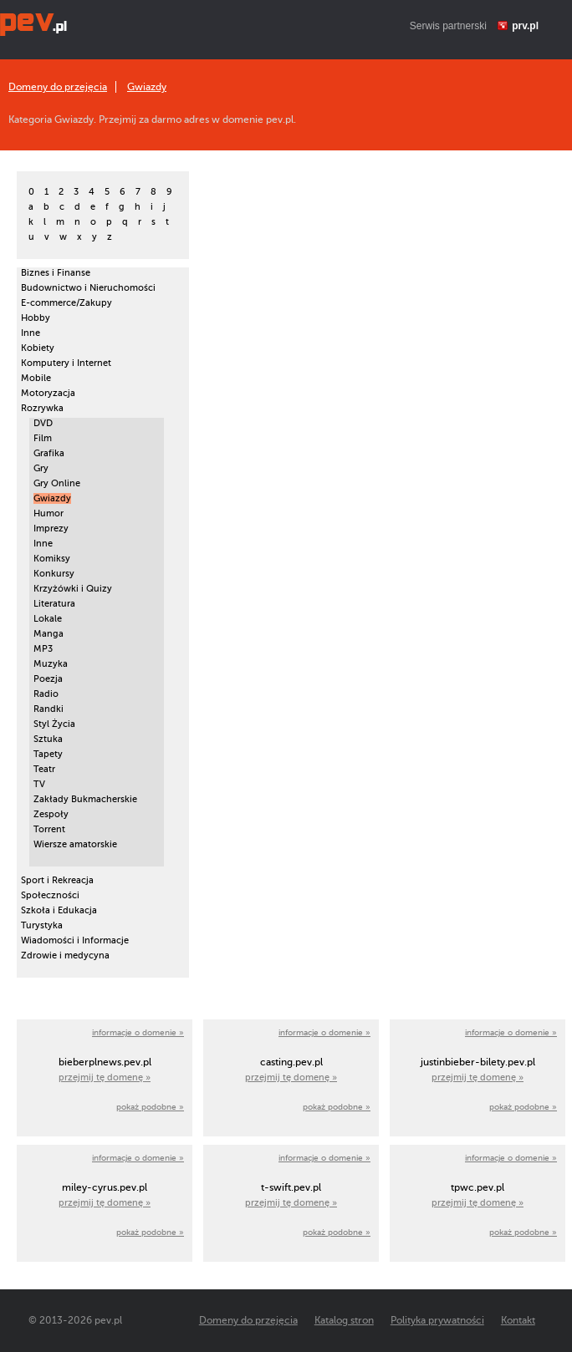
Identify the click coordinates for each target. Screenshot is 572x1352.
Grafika (48, 453)
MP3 (43, 648)
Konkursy (53, 573)
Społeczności (50, 895)
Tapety (48, 754)
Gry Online (56, 483)
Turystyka (42, 925)
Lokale (47, 618)
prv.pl (525, 26)
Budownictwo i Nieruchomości (88, 287)
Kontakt (518, 1320)
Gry (41, 468)
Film (42, 438)
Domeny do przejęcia (57, 87)
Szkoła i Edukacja (59, 910)
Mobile (36, 378)
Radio (46, 694)
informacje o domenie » (138, 1032)
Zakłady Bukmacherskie (85, 799)
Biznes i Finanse (55, 272)
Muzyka (50, 663)
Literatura (54, 603)
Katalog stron (344, 1320)
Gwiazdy (146, 87)
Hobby (35, 318)
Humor (48, 513)
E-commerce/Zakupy (66, 302)
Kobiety (37, 348)
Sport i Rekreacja (57, 880)
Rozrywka (42, 408)
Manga (48, 633)
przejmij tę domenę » (105, 1077)
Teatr (44, 769)
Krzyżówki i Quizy (72, 588)
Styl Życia (54, 724)
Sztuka (48, 739)
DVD (43, 423)
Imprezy (51, 528)
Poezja (48, 678)
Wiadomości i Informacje (75, 940)
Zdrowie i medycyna (65, 955)
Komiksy (51, 558)
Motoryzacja (48, 393)
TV (39, 784)
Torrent (49, 829)
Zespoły (51, 814)
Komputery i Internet (66, 363)
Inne (30, 333)
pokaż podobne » (150, 1106)
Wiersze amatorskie (75, 844)
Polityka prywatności (437, 1320)
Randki (48, 709)
